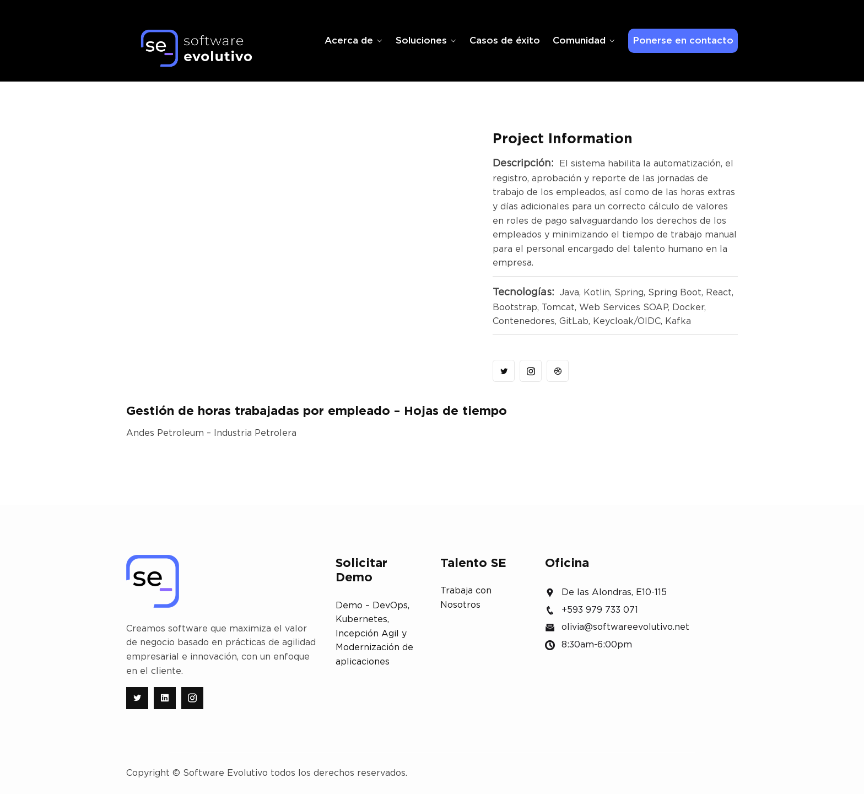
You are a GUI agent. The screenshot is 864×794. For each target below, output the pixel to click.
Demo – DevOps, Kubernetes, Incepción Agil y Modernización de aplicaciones (374, 633)
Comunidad (579, 40)
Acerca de (349, 40)
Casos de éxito (504, 40)
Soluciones (421, 40)
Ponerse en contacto (683, 40)
